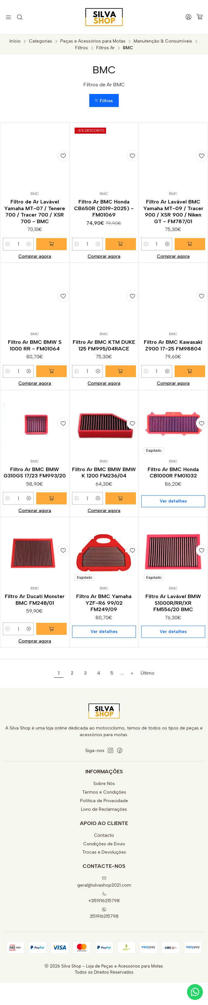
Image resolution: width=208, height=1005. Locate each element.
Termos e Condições (104, 814)
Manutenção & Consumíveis (163, 41)
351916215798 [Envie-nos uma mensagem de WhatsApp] (104, 935)
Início (15, 41)
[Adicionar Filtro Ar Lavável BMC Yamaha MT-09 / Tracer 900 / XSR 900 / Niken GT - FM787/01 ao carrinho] (191, 247)
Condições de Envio (104, 866)
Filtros (81, 48)
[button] (104, 101)
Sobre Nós (104, 806)
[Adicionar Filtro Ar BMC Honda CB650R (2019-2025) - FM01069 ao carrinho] (121, 247)
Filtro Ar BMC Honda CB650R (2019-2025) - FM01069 (104, 209)
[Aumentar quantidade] (30, 247)
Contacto (104, 857)
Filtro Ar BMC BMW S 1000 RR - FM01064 (34, 378)
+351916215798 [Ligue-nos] (104, 920)
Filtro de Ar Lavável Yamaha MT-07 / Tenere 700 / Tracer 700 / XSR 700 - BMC (34, 213)
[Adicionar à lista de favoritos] (61, 156)
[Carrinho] (200, 17)
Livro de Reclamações (104, 831)
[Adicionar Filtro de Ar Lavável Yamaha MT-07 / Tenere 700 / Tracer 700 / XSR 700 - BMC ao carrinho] (52, 247)
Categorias (40, 41)
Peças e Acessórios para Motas (92, 41)
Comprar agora (34, 259)
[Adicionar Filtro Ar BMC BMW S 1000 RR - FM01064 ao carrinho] (52, 412)
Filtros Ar (105, 48)
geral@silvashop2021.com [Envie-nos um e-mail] (104, 904)
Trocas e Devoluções (104, 874)
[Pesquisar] (18, 17)
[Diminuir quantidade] (7, 247)
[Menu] (8, 17)
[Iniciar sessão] (189, 17)
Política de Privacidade (104, 823)
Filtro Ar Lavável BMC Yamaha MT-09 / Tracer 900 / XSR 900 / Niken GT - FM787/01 (173, 213)
